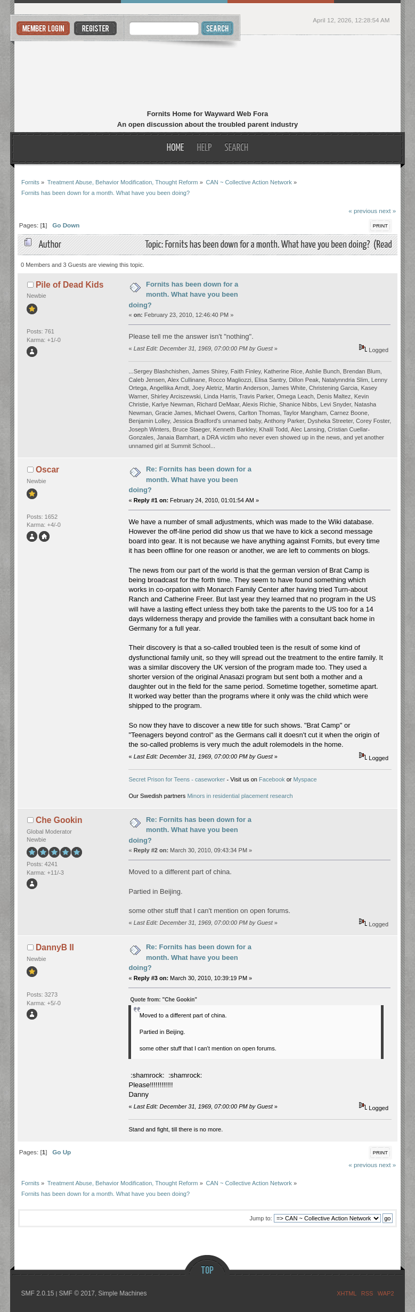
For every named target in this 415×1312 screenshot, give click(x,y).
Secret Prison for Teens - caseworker (176, 779)
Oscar (47, 469)
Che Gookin (59, 820)
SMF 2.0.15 (37, 1293)
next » (387, 210)
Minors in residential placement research (239, 796)
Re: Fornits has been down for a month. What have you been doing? (189, 479)
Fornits (207, 73)
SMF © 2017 (77, 1293)
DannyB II (55, 947)
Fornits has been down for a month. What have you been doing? (183, 294)
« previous (362, 210)
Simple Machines (122, 1293)
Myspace (305, 779)
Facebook (272, 779)
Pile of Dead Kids (69, 284)
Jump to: (260, 1218)
